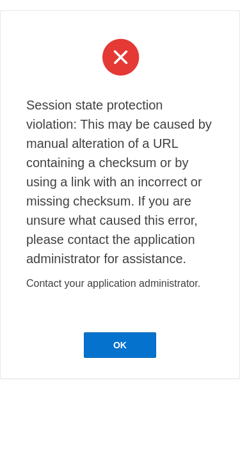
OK (120, 345)
